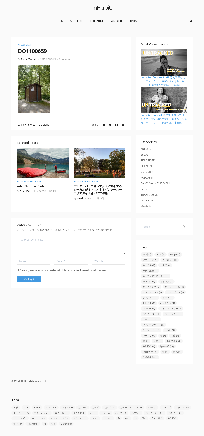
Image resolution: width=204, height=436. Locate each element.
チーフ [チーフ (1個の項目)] (167, 297)
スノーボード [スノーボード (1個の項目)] (175, 292)
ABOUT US (117, 21)
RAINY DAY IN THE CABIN (155, 183)
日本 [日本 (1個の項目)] (157, 341)
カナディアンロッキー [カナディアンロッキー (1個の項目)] (155, 276)
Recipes (145, 189)
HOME (61, 21)
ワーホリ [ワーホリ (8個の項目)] (149, 335)
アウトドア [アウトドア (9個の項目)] (150, 260)
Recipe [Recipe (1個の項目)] (175, 254)
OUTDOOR (147, 171)
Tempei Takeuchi (29, 59)
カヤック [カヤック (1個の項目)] (149, 281)
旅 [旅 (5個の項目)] (145, 341)
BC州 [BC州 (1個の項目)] (147, 254)
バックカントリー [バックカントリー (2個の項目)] (171, 308)
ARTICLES (76, 21)
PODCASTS (96, 21)
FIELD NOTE (148, 160)
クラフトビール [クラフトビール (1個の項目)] (174, 287)
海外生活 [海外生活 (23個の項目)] (167, 346)
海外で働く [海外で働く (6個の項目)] (174, 341)
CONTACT (134, 21)
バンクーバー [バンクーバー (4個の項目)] (151, 314)
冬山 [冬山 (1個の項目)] (175, 335)
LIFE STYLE (147, 166)
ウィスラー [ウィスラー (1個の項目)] (169, 260)
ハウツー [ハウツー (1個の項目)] (149, 308)
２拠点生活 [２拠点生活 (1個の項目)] (150, 357)
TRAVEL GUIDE (34, 181)
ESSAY (144, 154)
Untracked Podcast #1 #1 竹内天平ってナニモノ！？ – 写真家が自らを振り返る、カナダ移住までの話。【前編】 (163, 81)
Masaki (80, 198)
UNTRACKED (148, 200)
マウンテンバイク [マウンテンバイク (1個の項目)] (153, 324)
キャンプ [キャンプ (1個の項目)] (166, 281)
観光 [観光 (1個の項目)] (177, 352)
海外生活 (146, 206)
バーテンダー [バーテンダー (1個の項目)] (173, 314)
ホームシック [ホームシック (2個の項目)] (151, 319)
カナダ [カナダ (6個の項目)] (165, 265)
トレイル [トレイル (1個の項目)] (149, 303)
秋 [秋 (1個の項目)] (165, 352)
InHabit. (102, 7)
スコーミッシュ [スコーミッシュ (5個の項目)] (152, 292)
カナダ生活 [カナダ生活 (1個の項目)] (150, 270)
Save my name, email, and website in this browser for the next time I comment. (62, 270)
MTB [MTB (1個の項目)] (160, 254)
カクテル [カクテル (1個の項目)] (149, 265)
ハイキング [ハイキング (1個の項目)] (167, 303)
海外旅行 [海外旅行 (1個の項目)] (149, 346)
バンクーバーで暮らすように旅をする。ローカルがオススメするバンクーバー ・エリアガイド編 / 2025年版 (99, 189)
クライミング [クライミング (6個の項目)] (151, 287)
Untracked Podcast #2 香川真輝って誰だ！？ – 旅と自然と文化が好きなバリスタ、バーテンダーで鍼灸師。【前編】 (164, 119)
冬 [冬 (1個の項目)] (163, 335)
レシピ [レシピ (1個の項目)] (170, 330)
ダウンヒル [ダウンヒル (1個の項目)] (150, 297)
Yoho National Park (30, 186)
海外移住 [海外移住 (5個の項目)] (150, 352)
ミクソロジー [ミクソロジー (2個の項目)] (151, 330)
